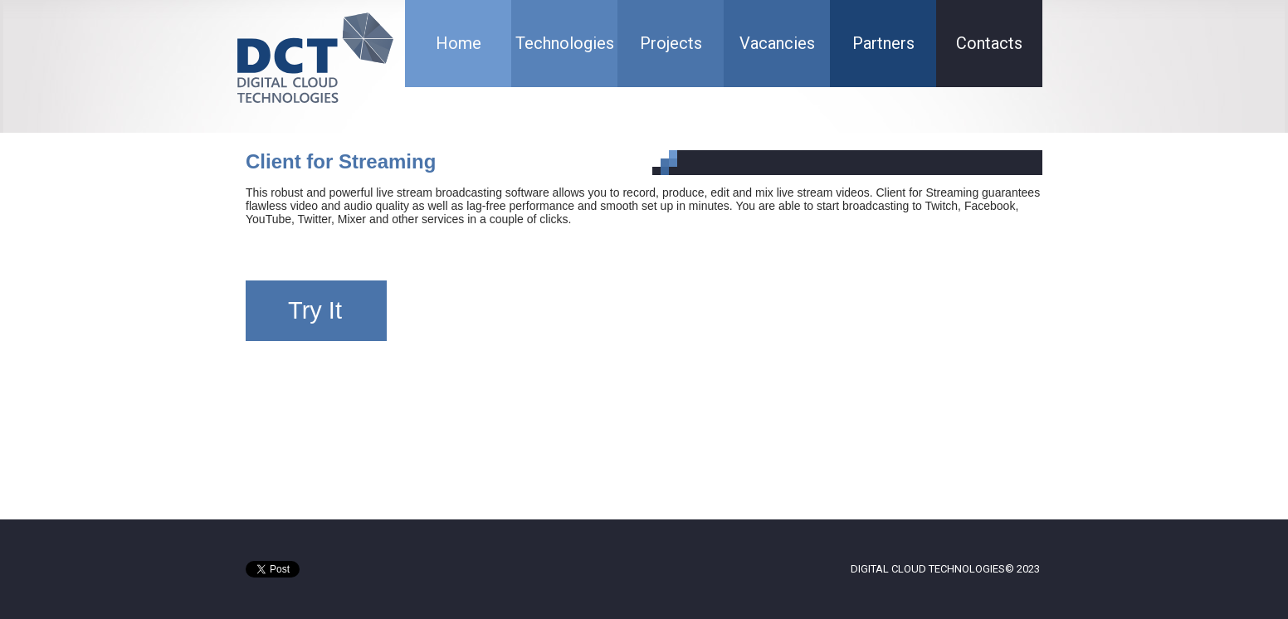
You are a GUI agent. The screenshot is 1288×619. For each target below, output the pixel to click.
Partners (883, 43)
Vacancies (777, 43)
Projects (671, 43)
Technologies (564, 43)
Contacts (989, 43)
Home (458, 43)
